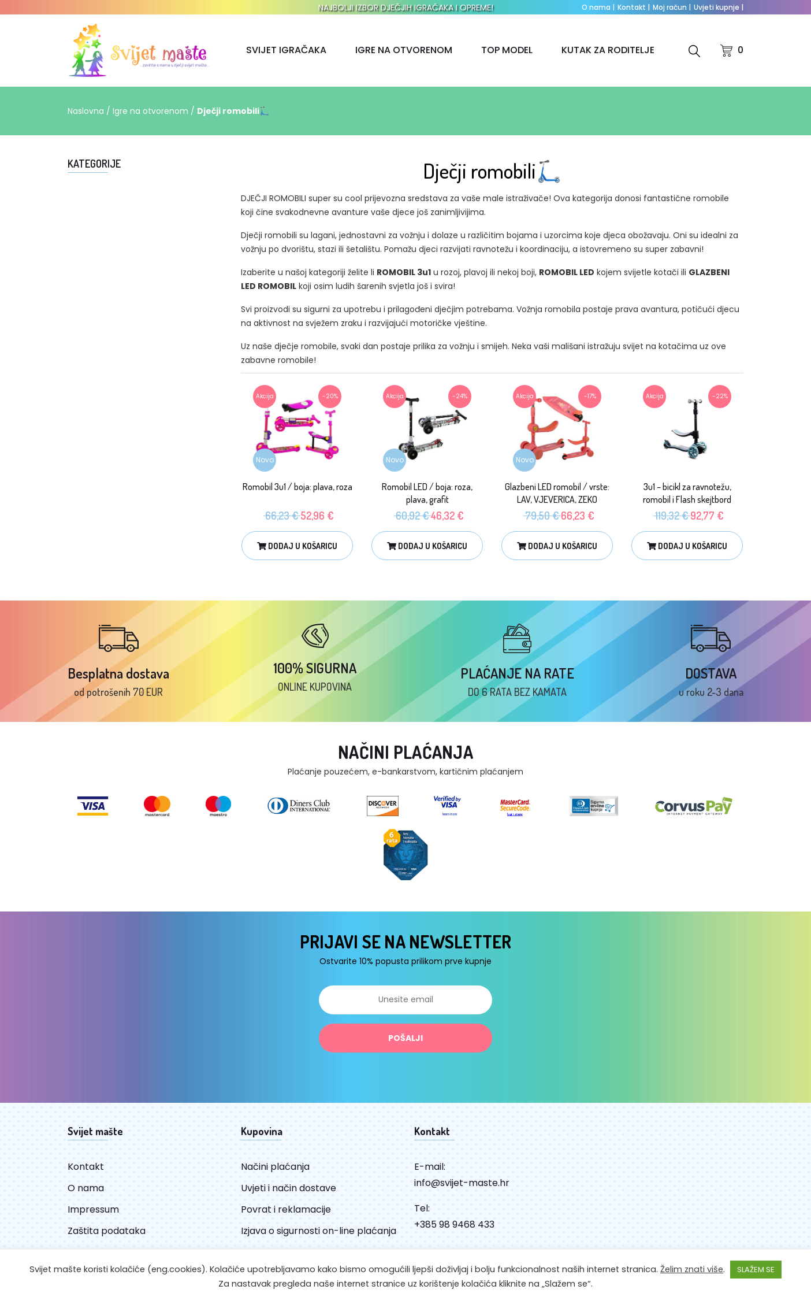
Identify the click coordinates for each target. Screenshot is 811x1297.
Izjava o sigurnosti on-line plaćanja (318, 1230)
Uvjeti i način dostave (288, 1188)
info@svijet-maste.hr (461, 1182)
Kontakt (633, 7)
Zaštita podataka (107, 1230)
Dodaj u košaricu (297, 546)
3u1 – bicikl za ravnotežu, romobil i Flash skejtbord (687, 493)
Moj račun (672, 7)
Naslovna (86, 111)
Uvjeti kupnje (718, 7)
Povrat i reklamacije (286, 1209)
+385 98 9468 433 (454, 1224)
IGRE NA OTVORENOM (403, 50)
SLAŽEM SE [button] (756, 1269)
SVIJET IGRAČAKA (286, 50)
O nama (598, 7)
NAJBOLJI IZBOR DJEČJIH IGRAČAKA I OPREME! (405, 7)
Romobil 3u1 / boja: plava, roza (297, 486)
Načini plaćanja (275, 1166)
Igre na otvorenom (150, 111)
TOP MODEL (507, 50)
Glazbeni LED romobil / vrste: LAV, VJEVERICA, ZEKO (557, 493)
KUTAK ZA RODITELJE (607, 50)
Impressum (93, 1209)
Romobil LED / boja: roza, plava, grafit (427, 493)
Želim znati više (691, 1269)
